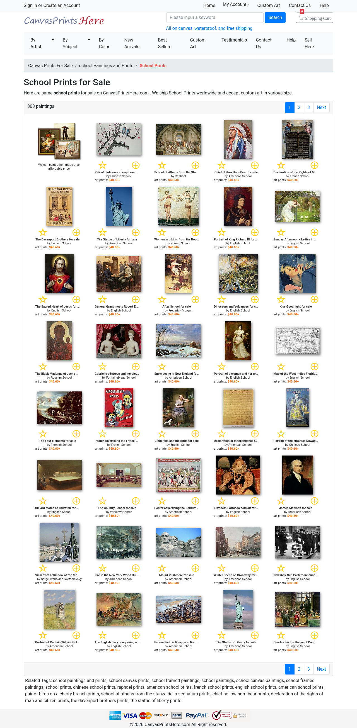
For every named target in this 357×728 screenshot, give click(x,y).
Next (321, 107)
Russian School (61, 377)
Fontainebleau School (121, 377)
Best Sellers (164, 43)
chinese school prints (94, 687)
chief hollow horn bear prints (241, 694)
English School (61, 243)
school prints (58, 687)
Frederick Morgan (180, 310)
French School (299, 176)
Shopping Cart (315, 16)
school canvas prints (128, 680)
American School (240, 176)
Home (209, 5)
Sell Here (309, 43)
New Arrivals (131, 43)
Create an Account (61, 5)
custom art (251, 93)
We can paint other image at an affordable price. (59, 167)
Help (324, 5)
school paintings (217, 680)
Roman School (180, 243)
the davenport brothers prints (99, 700)
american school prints (169, 687)
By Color (104, 43)
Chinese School (121, 176)
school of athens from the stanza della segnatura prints (155, 694)
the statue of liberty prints (156, 700)
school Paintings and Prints (106, 65)
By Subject (70, 43)
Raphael (180, 176)
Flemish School (61, 445)
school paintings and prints (80, 680)
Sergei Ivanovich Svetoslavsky (61, 579)
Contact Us (300, 5)
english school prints (255, 687)
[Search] (215, 17)
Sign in (30, 5)
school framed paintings (175, 680)
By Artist (35, 43)
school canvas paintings (260, 680)
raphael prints (130, 687)
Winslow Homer (121, 512)
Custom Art (268, 5)
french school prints (213, 687)
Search (275, 17)
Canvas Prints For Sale (64, 22)
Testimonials (234, 40)
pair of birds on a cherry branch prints (62, 694)
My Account (236, 4)
